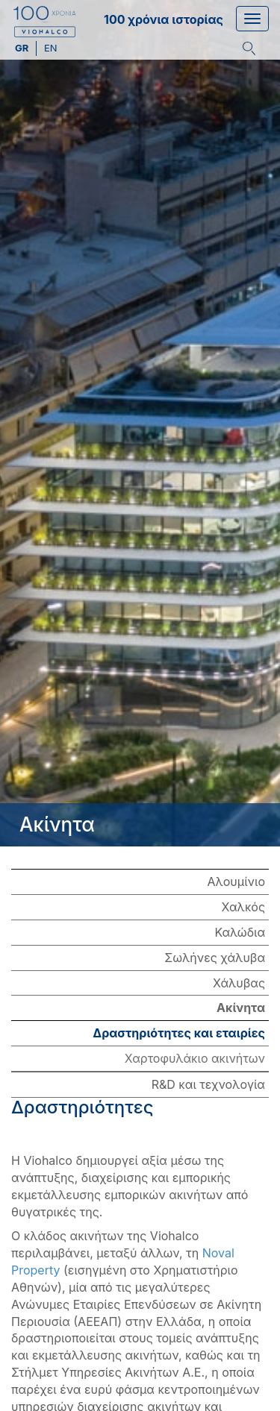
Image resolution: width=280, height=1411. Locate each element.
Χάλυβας (239, 982)
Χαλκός (243, 906)
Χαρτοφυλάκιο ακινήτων (195, 1058)
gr (23, 48)
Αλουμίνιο (236, 881)
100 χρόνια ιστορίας (163, 19)
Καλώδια (239, 932)
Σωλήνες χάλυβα (214, 957)
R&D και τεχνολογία (208, 1084)
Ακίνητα (241, 1007)
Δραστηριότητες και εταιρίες (179, 1032)
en (50, 48)
